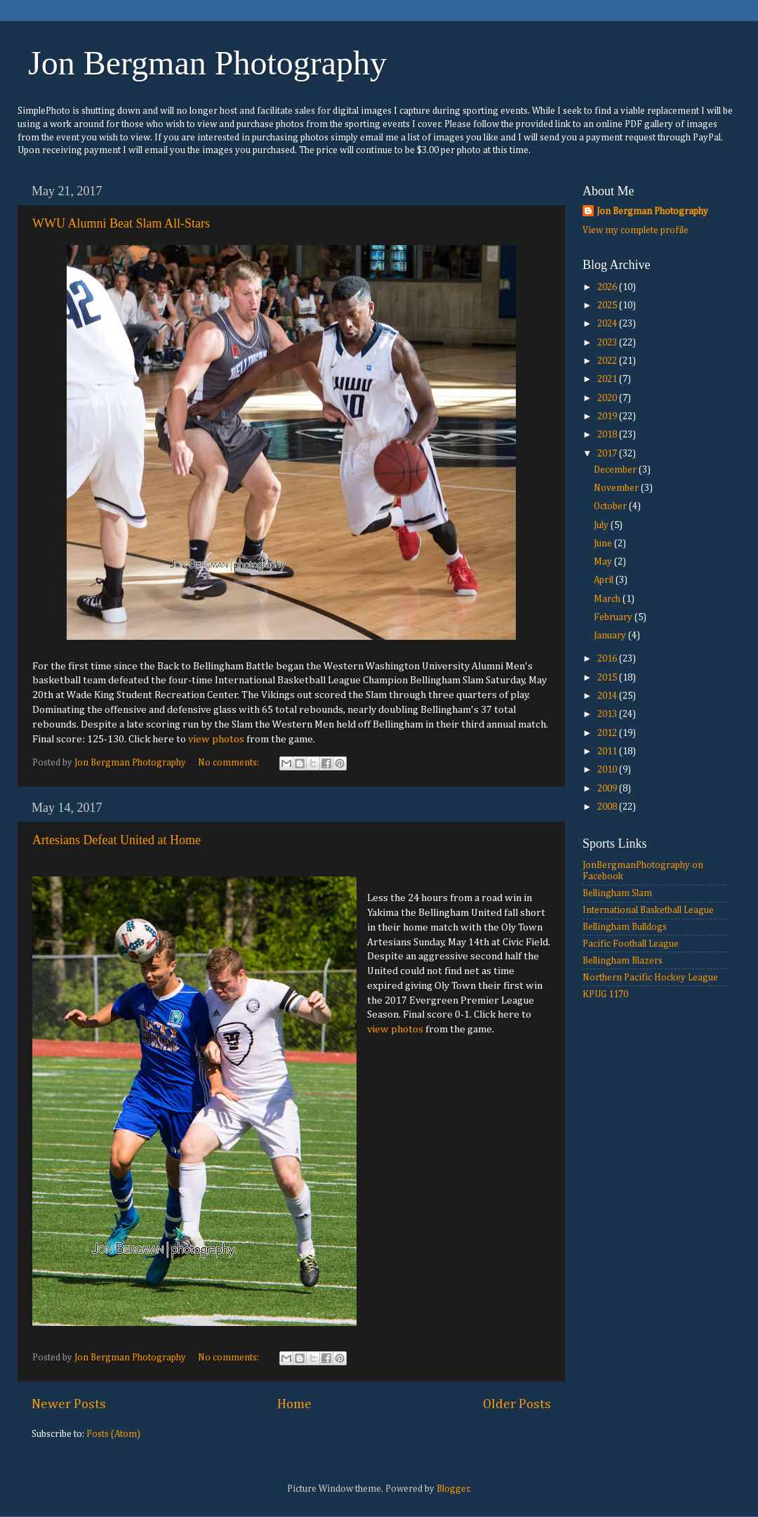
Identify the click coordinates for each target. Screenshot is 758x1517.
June (604, 544)
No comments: (229, 763)
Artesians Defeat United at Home (116, 840)
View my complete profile (636, 230)
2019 (608, 416)
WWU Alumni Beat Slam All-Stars (121, 223)
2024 (608, 324)
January (611, 636)
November (617, 488)
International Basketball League (648, 910)
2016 (608, 659)
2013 (608, 714)
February (614, 617)
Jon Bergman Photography (207, 62)
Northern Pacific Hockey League (650, 978)
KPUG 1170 (605, 994)
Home (294, 1404)
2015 (608, 678)
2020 (608, 398)
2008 (608, 807)
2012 (608, 733)
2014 (608, 696)
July (602, 525)
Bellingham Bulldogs (625, 927)
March (608, 599)
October (611, 506)
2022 (608, 361)
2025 (608, 305)
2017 (608, 454)
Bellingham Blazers (623, 961)
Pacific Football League (631, 944)
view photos (216, 739)
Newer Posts (69, 1404)
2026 (608, 287)
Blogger (453, 1489)
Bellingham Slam (617, 893)
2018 (608, 435)
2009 (608, 789)
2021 (608, 379)
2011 (608, 751)
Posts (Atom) (113, 1434)
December (616, 470)
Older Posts (517, 1404)
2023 (608, 343)
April (605, 580)
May (604, 562)
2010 (608, 770)
